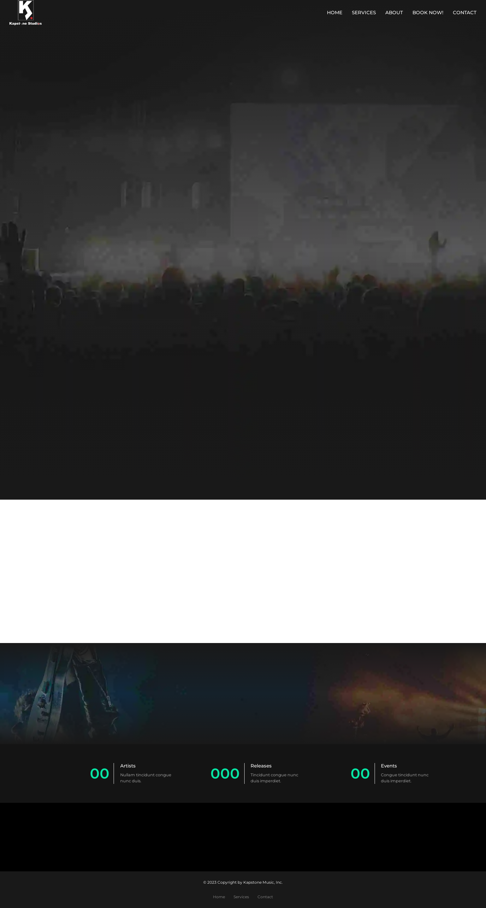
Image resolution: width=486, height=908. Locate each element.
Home (334, 12)
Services (364, 12)
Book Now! (427, 12)
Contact (465, 12)
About (394, 12)
